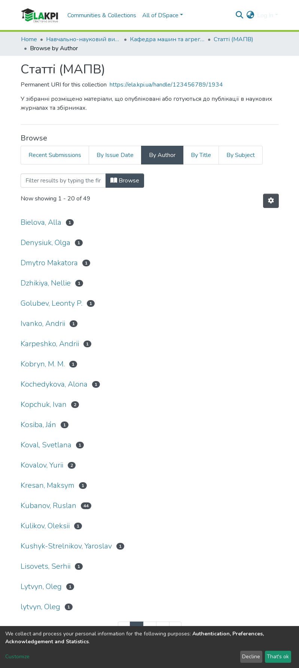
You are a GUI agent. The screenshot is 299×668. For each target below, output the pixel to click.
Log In (265, 15)
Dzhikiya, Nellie (46, 283)
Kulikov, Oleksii (45, 526)
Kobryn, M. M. (43, 364)
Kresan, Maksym (47, 485)
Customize (17, 656)
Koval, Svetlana (46, 445)
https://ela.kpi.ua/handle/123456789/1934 (166, 85)
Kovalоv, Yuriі (42, 465)
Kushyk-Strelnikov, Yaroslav (66, 546)
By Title (201, 155)
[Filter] (63, 180)
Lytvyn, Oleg (41, 586)
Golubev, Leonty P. (51, 303)
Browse (124, 180)
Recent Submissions (54, 155)
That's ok (278, 656)
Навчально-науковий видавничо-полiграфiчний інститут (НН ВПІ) (83, 39)
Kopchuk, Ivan (44, 404)
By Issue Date (115, 155)
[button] (250, 15)
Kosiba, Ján (38, 425)
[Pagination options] (271, 201)
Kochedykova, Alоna (54, 384)
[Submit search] (239, 15)
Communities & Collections (101, 15)
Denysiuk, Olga (45, 243)
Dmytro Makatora (49, 263)
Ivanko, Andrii (43, 323)
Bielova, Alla (41, 222)
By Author (162, 155)
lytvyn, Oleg (40, 607)
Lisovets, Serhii (45, 566)
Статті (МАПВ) (233, 39)
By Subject (240, 155)
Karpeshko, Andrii (50, 344)
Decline (251, 656)
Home (29, 39)
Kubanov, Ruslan (48, 506)
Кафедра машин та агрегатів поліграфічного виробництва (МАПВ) (167, 39)
